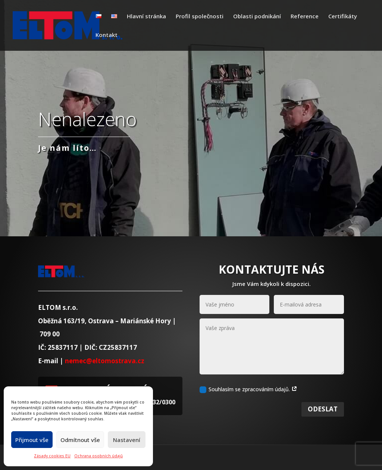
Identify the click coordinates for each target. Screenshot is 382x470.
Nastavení (126, 439)
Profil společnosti (199, 16)
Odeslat (323, 417)
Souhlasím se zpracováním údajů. (248, 397)
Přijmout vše (31, 439)
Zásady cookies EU (52, 455)
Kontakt (107, 35)
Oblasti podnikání (257, 16)
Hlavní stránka (146, 16)
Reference (305, 16)
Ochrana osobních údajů (98, 455)
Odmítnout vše (80, 439)
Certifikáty (342, 16)
